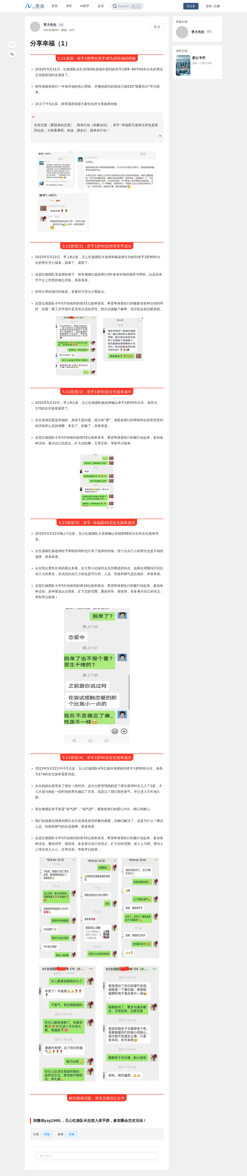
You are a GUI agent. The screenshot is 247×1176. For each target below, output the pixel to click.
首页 (55, 6)
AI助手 (84, 6)
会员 (101, 6)
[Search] (127, 6)
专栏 (69, 6)
